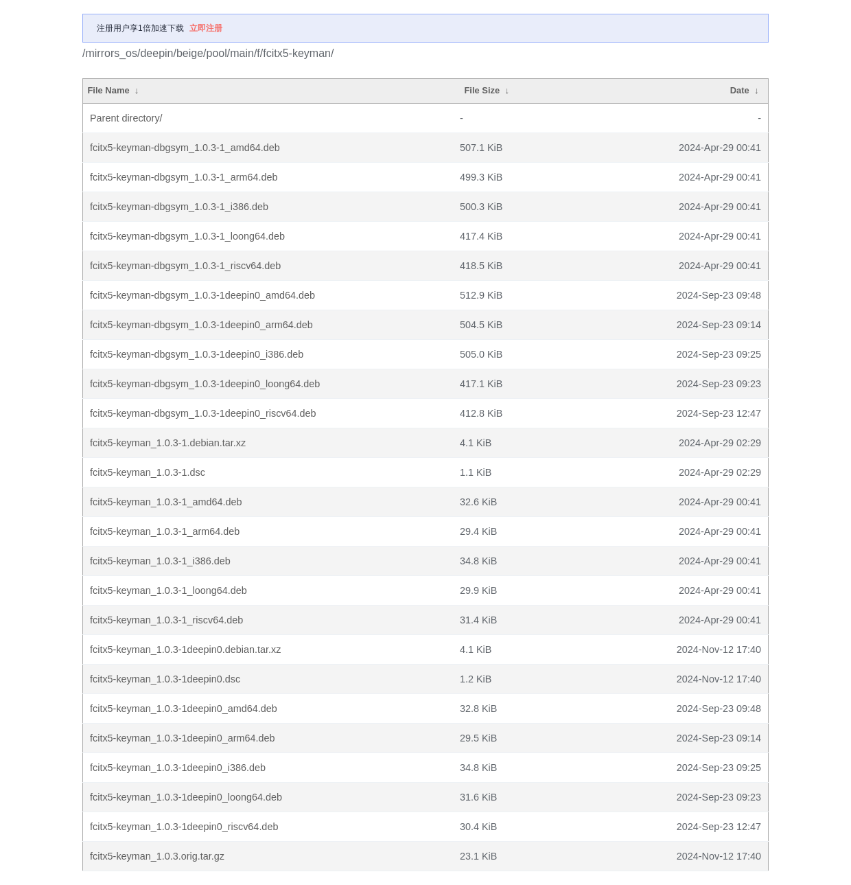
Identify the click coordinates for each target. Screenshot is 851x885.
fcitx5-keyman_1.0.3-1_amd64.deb (166, 501)
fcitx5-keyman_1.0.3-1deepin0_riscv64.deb (184, 826)
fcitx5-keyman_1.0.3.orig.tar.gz (157, 856)
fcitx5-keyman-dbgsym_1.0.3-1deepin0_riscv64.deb (203, 413)
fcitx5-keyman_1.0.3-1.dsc (147, 472)
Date (739, 90)
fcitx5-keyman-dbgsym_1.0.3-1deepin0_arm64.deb (201, 324)
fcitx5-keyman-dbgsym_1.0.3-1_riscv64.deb (185, 265)
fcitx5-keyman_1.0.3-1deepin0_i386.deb (178, 767)
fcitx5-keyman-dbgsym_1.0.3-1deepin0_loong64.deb (205, 383)
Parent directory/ (126, 118)
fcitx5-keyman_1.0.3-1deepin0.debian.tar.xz (185, 649)
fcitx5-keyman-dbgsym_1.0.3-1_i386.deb (179, 206)
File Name (108, 90)
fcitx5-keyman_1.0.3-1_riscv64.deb (166, 619)
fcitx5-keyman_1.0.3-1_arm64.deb (165, 531)
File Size (482, 90)
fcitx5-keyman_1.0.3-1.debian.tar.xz (168, 442)
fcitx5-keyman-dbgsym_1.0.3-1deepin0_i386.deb (196, 354)
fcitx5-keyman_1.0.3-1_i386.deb (160, 560)
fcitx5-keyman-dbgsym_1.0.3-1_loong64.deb (187, 236)
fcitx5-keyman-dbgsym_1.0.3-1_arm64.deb (184, 177)
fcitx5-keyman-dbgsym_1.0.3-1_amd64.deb (185, 147)
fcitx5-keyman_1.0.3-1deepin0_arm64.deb (182, 738)
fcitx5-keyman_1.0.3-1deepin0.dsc (165, 679)
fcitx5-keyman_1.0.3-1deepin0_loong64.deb (186, 797)
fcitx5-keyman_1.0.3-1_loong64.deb (168, 590)
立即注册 (205, 28)
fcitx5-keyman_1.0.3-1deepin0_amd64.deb (183, 708)
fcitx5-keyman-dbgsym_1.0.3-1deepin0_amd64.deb (202, 295)
